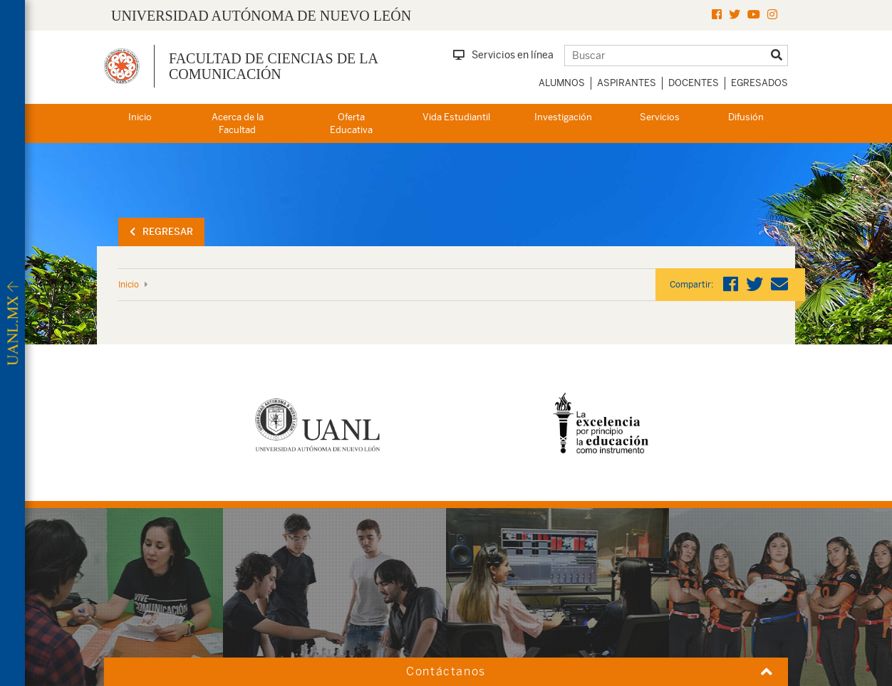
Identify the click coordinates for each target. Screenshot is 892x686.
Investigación (563, 117)
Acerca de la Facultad (238, 124)
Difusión (746, 117)
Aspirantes (626, 83)
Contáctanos (446, 671)
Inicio (140, 117)
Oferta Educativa (351, 124)
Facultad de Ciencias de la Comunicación (273, 66)
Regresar (161, 231)
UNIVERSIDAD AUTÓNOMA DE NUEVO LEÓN (261, 15)
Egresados (759, 83)
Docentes (693, 83)
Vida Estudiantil (456, 117)
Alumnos (562, 83)
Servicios (660, 117)
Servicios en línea (503, 54)
